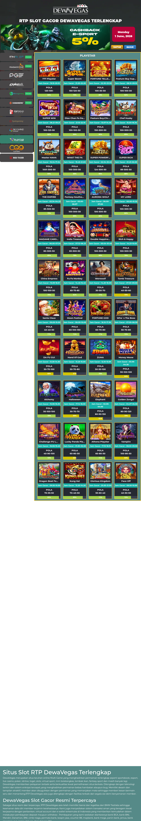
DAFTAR (117, 47)
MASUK (130, 47)
